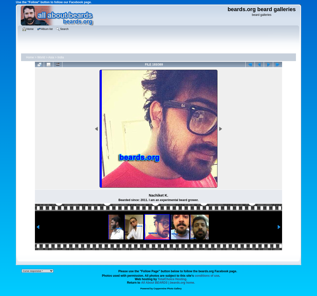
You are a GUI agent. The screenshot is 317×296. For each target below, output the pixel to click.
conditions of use (207, 275)
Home (30, 57)
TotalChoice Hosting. (172, 279)
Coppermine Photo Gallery (168, 288)
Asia (51, 57)
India (60, 57)
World (41, 57)
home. (168, 282)
